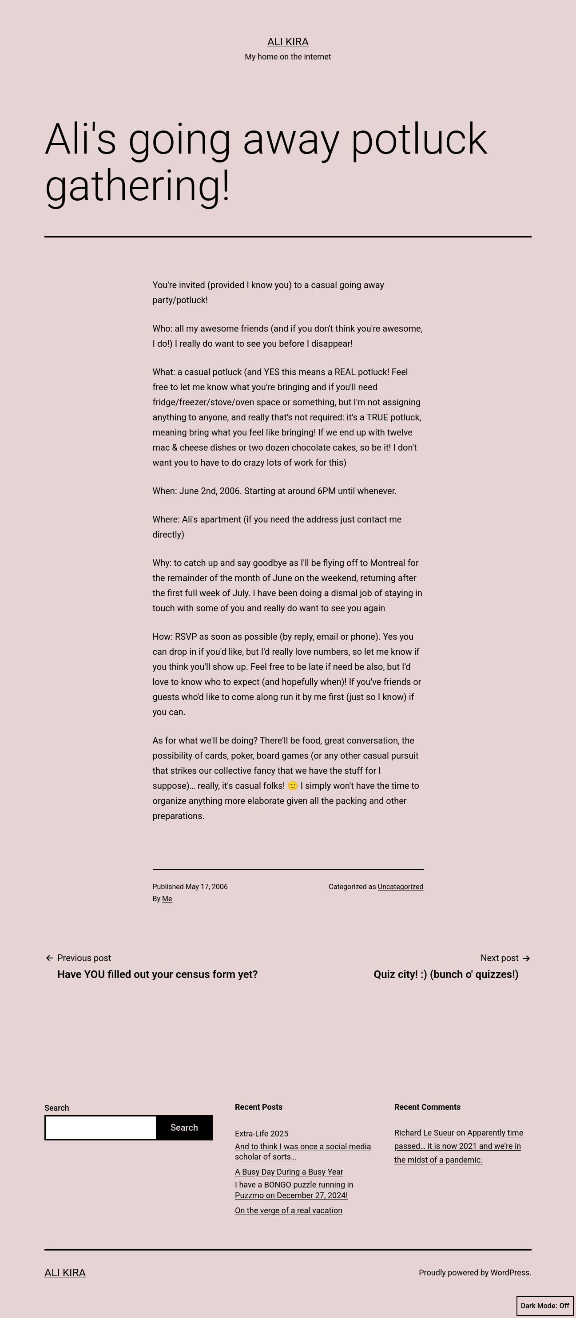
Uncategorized (401, 887)
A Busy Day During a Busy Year (289, 1171)
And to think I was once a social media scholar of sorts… (303, 1151)
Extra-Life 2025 (261, 1133)
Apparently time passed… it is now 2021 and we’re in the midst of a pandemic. (458, 1146)
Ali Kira (288, 42)
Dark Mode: (545, 1306)
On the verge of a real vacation (288, 1210)
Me (167, 898)
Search (56, 1107)
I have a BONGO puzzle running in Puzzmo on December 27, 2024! (294, 1189)
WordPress (510, 1272)
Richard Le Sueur (424, 1132)
